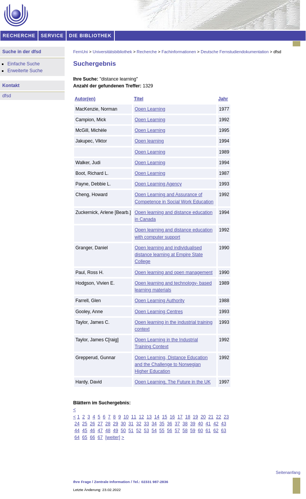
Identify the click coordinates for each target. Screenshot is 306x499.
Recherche (147, 51)
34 (154, 423)
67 (100, 437)
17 (180, 417)
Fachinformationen (179, 51)
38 (185, 423)
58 (185, 430)
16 (172, 417)
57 (177, 430)
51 (131, 430)
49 (115, 430)
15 (164, 417)
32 (138, 423)
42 (216, 423)
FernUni (80, 51)
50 (123, 430)
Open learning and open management (173, 272)
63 (223, 430)
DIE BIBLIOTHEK (90, 35)
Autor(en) (85, 98)
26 (92, 423)
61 (208, 430)
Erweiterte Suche (25, 70)
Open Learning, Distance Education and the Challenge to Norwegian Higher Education (171, 364)
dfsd (6, 95)
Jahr (223, 98)
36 (169, 423)
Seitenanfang (288, 472)
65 (84, 437)
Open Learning (150, 109)
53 (146, 430)
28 (108, 423)
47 (100, 430)
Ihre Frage (82, 482)
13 (149, 417)
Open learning (149, 141)
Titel (138, 98)
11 (133, 417)
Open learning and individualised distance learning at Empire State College (169, 254)
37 (177, 423)
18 (187, 417)
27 (100, 423)
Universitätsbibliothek (112, 51)
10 (126, 417)
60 (200, 430)
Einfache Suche (23, 64)
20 (203, 417)
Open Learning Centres (158, 311)
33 (146, 423)
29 (115, 423)
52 (138, 430)
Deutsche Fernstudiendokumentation (235, 51)
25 (84, 423)
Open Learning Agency (158, 184)
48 (108, 430)
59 (192, 430)
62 (216, 430)
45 (84, 430)
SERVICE (52, 35)
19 (195, 417)
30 (123, 423)
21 (211, 417)
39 (192, 423)
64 (77, 437)
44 (77, 430)
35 (162, 423)
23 (226, 417)
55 (162, 430)
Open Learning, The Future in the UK (173, 382)
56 (169, 430)
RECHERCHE (19, 35)
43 (223, 423)
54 (154, 430)
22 (218, 417)
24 (77, 423)
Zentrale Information (112, 482)
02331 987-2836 (154, 482)
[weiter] (112, 437)
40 (200, 423)
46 (92, 430)
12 (141, 417)
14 (157, 417)
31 (131, 423)
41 (208, 423)
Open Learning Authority (159, 300)
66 (92, 437)
